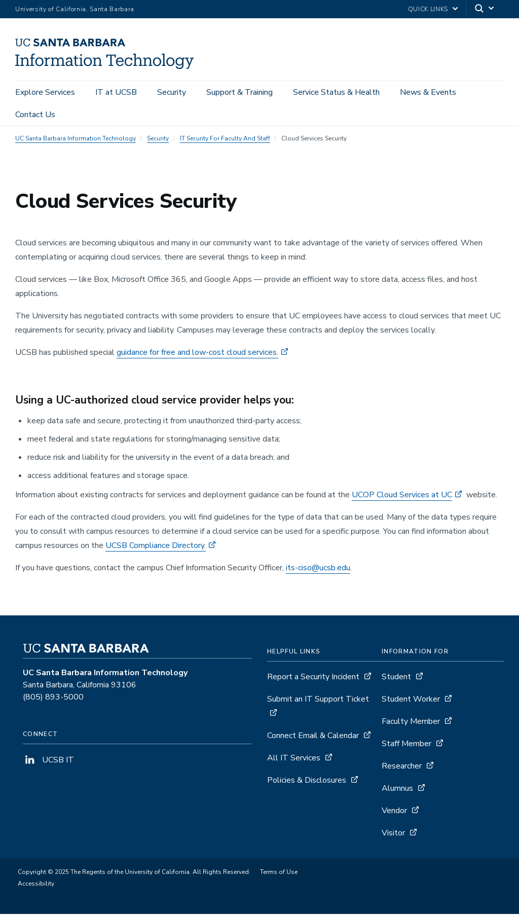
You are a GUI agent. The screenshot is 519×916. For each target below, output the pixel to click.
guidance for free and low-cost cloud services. (197, 353)
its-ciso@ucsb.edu (318, 569)
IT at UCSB (116, 92)
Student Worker (411, 701)
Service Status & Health (336, 92)
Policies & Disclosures (306, 782)
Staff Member (406, 745)
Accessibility (36, 886)
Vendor (394, 812)
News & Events (428, 92)
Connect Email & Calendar (313, 737)
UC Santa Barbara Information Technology (75, 140)
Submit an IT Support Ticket (318, 701)
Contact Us (35, 114)
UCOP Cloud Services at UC (402, 496)
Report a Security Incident (313, 678)
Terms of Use (279, 874)
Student (396, 678)
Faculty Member (411, 723)
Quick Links (428, 9)
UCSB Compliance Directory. (155, 547)
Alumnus (397, 790)
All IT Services (293, 759)
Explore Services (45, 92)
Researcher (402, 768)
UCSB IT (48, 761)
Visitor (393, 834)
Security (171, 92)
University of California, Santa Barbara (74, 9)
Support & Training (239, 92)
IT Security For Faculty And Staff (225, 140)
